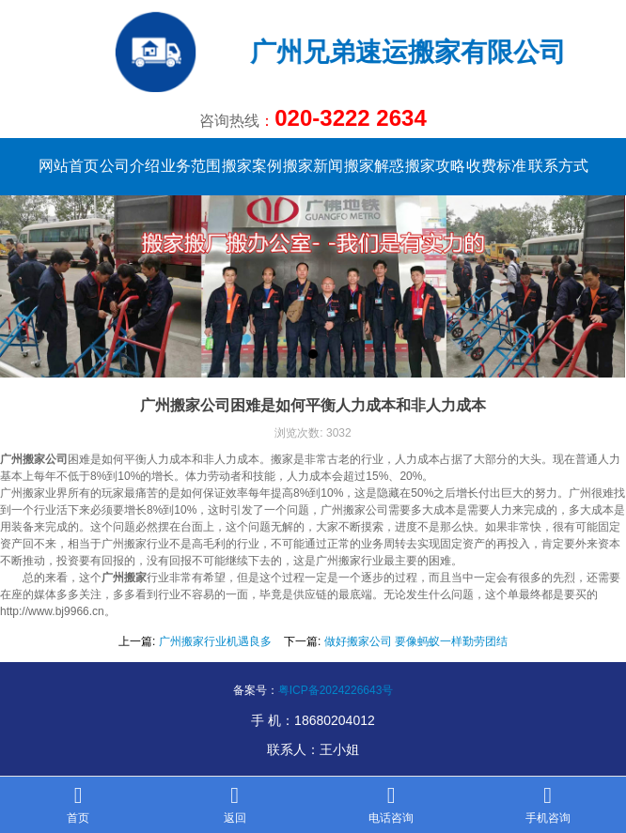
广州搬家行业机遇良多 (215, 641)
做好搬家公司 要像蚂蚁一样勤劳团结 (416, 641)
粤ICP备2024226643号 (336, 690)
